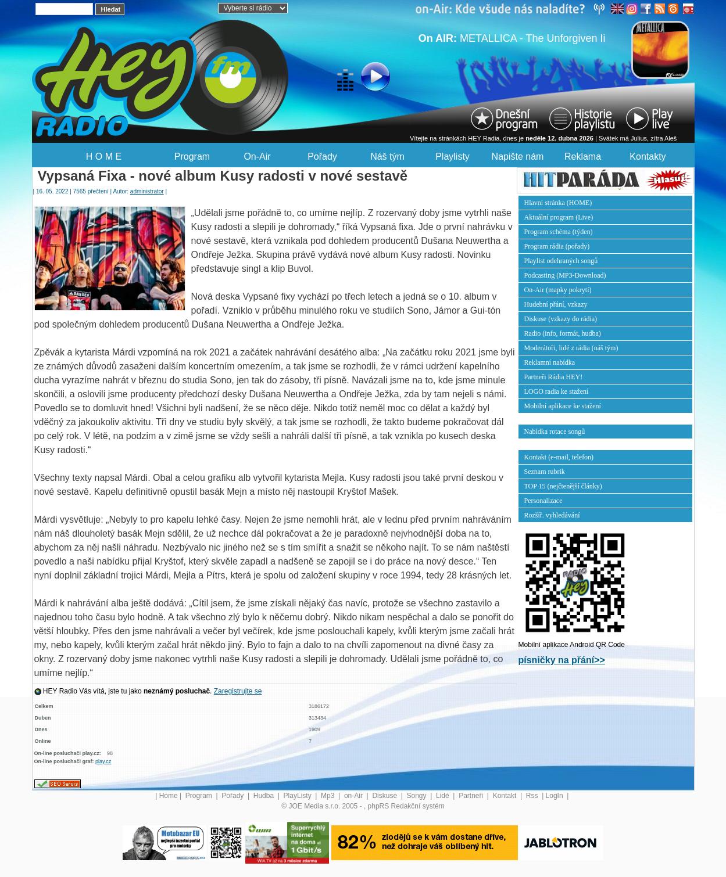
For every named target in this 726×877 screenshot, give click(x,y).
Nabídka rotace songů (554, 431)
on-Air (354, 796)
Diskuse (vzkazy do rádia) (561, 319)
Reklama (582, 156)
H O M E (103, 156)
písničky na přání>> (561, 660)
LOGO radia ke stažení (556, 391)
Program (192, 156)
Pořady (322, 156)
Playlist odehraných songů (561, 261)
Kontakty (648, 156)
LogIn (555, 796)
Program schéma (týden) (558, 232)
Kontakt (505, 796)
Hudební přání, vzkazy (556, 304)
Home (168, 796)
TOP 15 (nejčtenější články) (563, 486)
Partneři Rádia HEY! (553, 377)
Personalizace (543, 501)
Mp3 (329, 796)
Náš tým (387, 156)
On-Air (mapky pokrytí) (558, 290)
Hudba (264, 796)
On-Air (257, 156)
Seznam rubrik (544, 472)
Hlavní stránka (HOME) (558, 203)
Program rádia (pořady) (557, 246)
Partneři (472, 796)
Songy (417, 796)
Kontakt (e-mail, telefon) (559, 457)
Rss (533, 796)
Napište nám (518, 156)
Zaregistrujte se (238, 691)
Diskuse (385, 796)
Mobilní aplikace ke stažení (562, 406)
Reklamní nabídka (549, 362)
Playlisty (452, 156)
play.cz (103, 761)
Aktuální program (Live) (558, 217)
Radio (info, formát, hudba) (562, 333)
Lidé (443, 796)
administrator (147, 191)
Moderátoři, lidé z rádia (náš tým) (571, 348)
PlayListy (298, 796)
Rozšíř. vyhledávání (552, 515)
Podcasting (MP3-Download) (565, 275)
